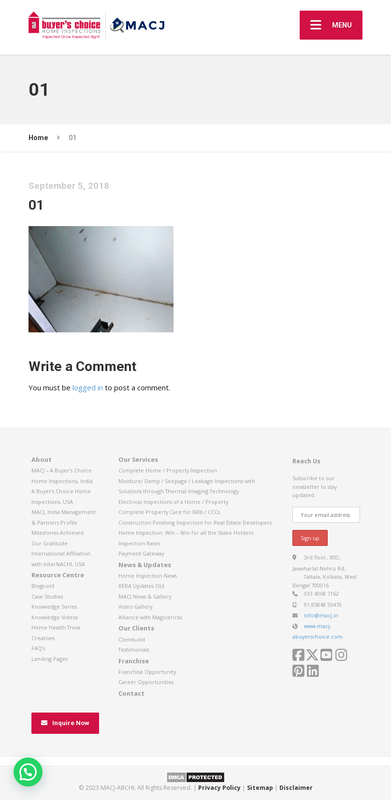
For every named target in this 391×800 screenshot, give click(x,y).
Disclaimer (296, 788)
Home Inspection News (147, 575)
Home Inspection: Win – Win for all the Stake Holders (185, 532)
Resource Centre (57, 575)
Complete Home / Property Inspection (167, 470)
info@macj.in (321, 615)
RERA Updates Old (141, 585)
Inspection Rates (139, 543)
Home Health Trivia (55, 627)
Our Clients (136, 628)
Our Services (138, 459)
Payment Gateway (141, 553)
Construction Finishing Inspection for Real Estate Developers (195, 522)
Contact (131, 693)
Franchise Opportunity (147, 671)
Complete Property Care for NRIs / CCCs (169, 511)
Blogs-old (42, 585)
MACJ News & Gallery (144, 596)
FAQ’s (38, 648)
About (41, 459)
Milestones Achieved (57, 532)
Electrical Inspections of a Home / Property (173, 501)
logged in (87, 387)
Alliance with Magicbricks (150, 617)
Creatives (43, 638)
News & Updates (144, 564)
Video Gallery (135, 606)
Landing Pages (49, 658)
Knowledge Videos (54, 617)
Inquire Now (65, 723)
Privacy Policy (219, 788)
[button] (28, 771)
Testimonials (133, 649)
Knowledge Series (54, 606)
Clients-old (131, 639)
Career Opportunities (146, 682)
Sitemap (260, 788)
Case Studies (47, 596)
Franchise (133, 661)
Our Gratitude (49, 543)
